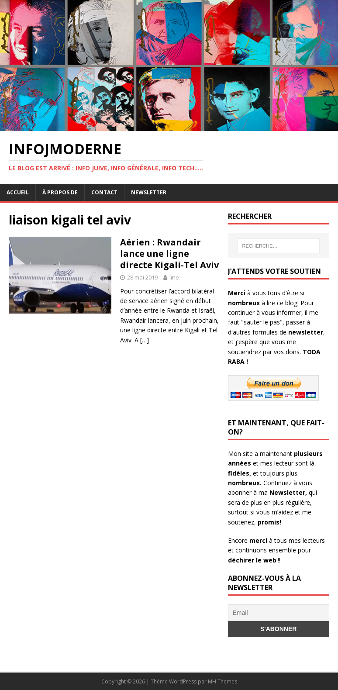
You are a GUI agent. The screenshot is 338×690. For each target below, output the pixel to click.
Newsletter (148, 192)
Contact (104, 192)
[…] (144, 340)
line (174, 277)
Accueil (18, 192)
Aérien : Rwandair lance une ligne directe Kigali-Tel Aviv (169, 253)
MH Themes (222, 681)
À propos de (60, 192)
